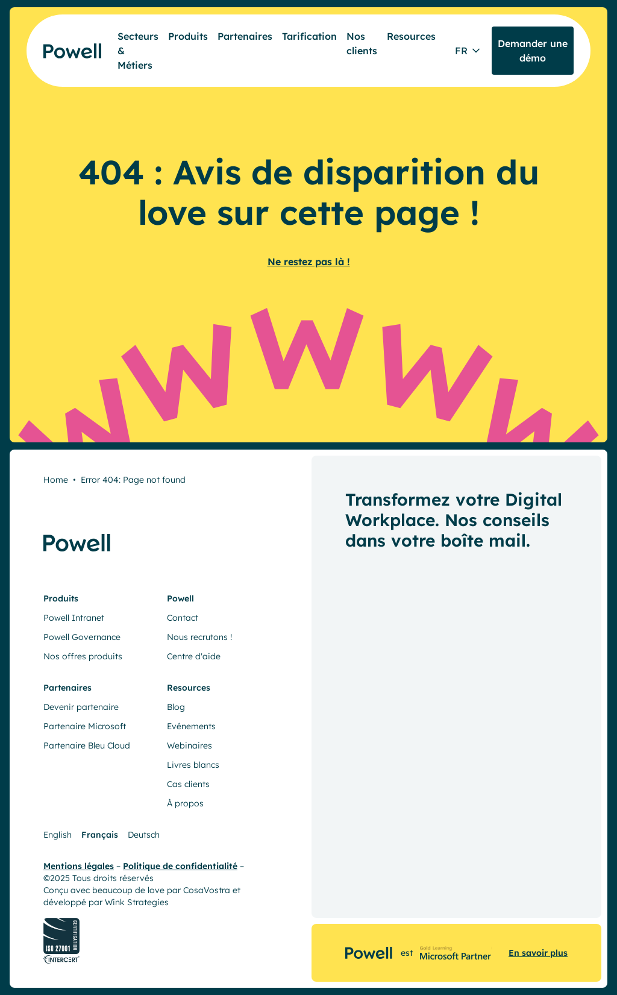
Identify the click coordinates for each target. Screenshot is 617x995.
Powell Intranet (73, 617)
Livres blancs (193, 764)
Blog (176, 707)
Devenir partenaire (81, 707)
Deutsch (144, 834)
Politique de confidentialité (180, 866)
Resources (411, 36)
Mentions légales (78, 866)
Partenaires (245, 36)
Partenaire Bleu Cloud (86, 745)
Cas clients (188, 784)
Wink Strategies (137, 902)
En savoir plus (538, 952)
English (57, 834)
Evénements (191, 726)
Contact (182, 617)
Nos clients (361, 43)
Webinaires (189, 745)
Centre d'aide (194, 656)
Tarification (309, 36)
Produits (188, 36)
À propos (185, 803)
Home (55, 479)
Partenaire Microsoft (84, 726)
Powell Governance (82, 637)
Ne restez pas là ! (309, 262)
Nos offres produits (82, 656)
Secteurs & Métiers (137, 50)
